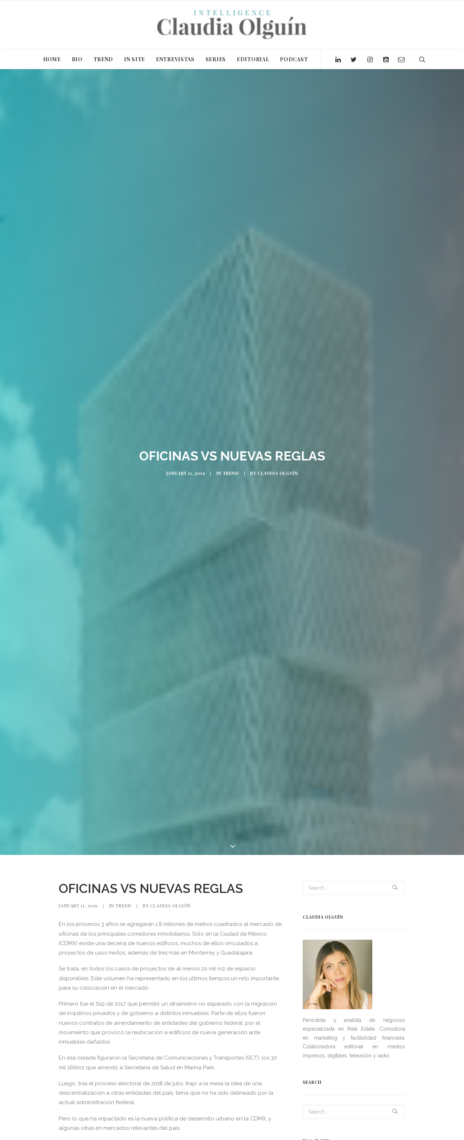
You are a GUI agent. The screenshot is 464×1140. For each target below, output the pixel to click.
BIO (77, 59)
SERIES (216, 59)
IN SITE (134, 59)
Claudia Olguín (277, 470)
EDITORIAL (253, 59)
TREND (103, 59)
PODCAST (294, 59)
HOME (52, 59)
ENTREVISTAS (175, 59)
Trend (231, 470)
